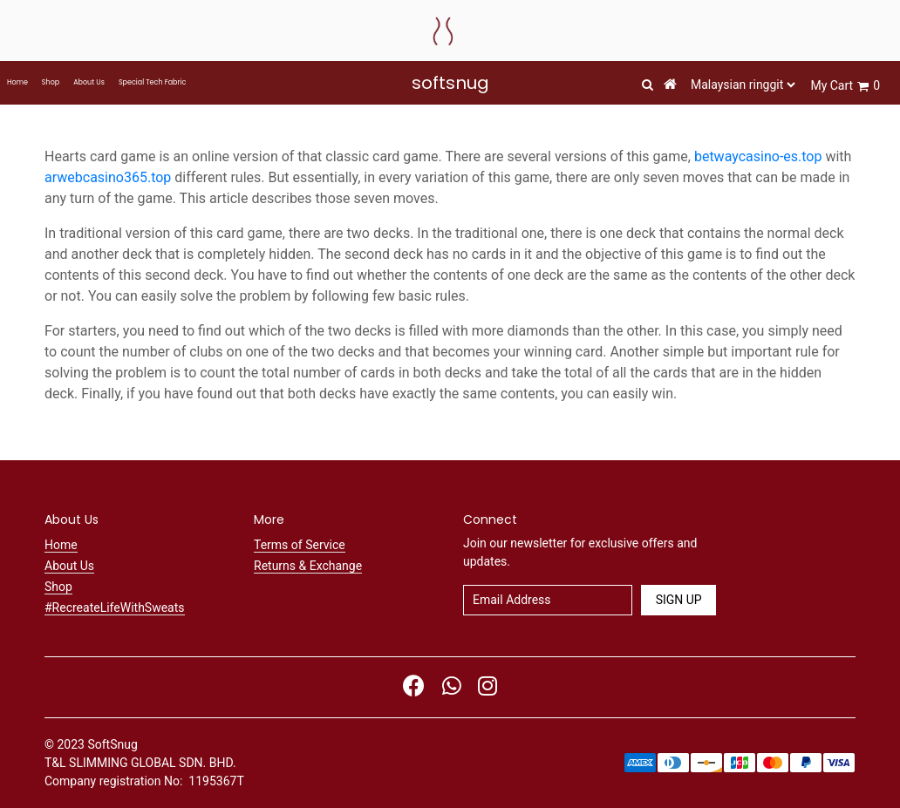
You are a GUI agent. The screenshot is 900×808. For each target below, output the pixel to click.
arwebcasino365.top (107, 177)
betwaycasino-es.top (758, 156)
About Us (89, 82)
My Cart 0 (845, 85)
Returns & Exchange (308, 566)
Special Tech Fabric (152, 82)
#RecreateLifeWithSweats (114, 607)
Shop (50, 82)
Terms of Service (299, 545)
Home (17, 82)
